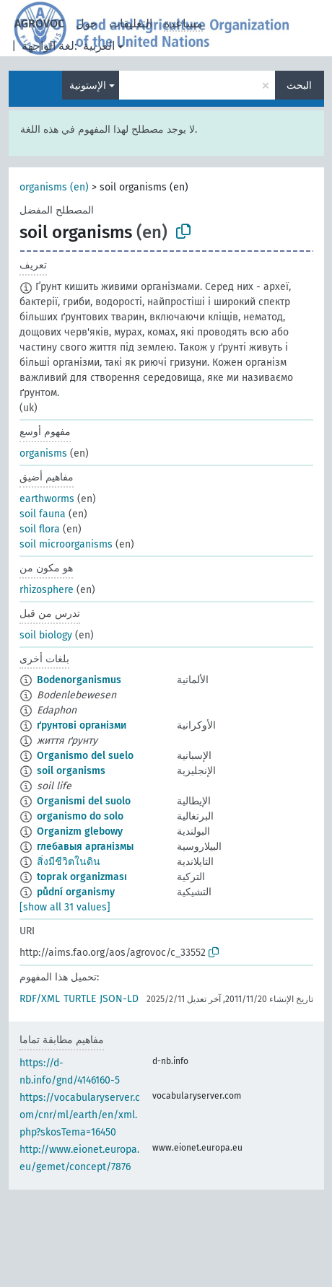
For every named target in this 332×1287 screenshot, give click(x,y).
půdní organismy (76, 892)
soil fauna (42, 514)
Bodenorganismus (79, 680)
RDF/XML (39, 999)
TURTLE (80, 999)
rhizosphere (46, 590)
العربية (99, 46)
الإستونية (87, 85)
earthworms (46, 499)
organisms (43, 453)
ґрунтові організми (81, 725)
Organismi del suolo (84, 801)
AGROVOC (39, 23)
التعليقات (130, 23)
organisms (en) (54, 187)
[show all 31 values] (64, 907)
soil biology (45, 635)
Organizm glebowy (80, 831)
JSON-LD (119, 999)
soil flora (39, 529)
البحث (299, 85)
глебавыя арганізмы (85, 846)
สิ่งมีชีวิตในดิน (68, 862)
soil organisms (71, 771)
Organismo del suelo (85, 756)
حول (86, 23)
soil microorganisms (66, 544)
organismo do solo (80, 816)
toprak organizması (82, 877)
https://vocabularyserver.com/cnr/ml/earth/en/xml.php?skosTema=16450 (79, 1114)
